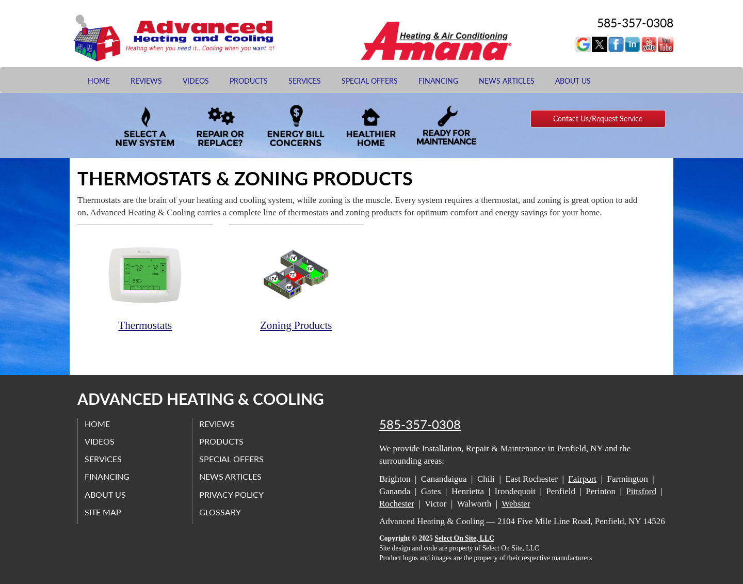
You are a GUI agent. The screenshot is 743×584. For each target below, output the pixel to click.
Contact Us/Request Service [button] (597, 118)
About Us (573, 80)
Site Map (104, 512)
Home (99, 80)
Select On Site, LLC (464, 538)
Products (249, 80)
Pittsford (641, 491)
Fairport (582, 479)
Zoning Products (296, 283)
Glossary (221, 512)
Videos (196, 80)
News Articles (507, 80)
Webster (516, 504)
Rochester (396, 504)
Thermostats (145, 283)
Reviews (146, 80)
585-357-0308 (420, 424)
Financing (438, 80)
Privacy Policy (232, 494)
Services (304, 80)
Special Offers (370, 80)
